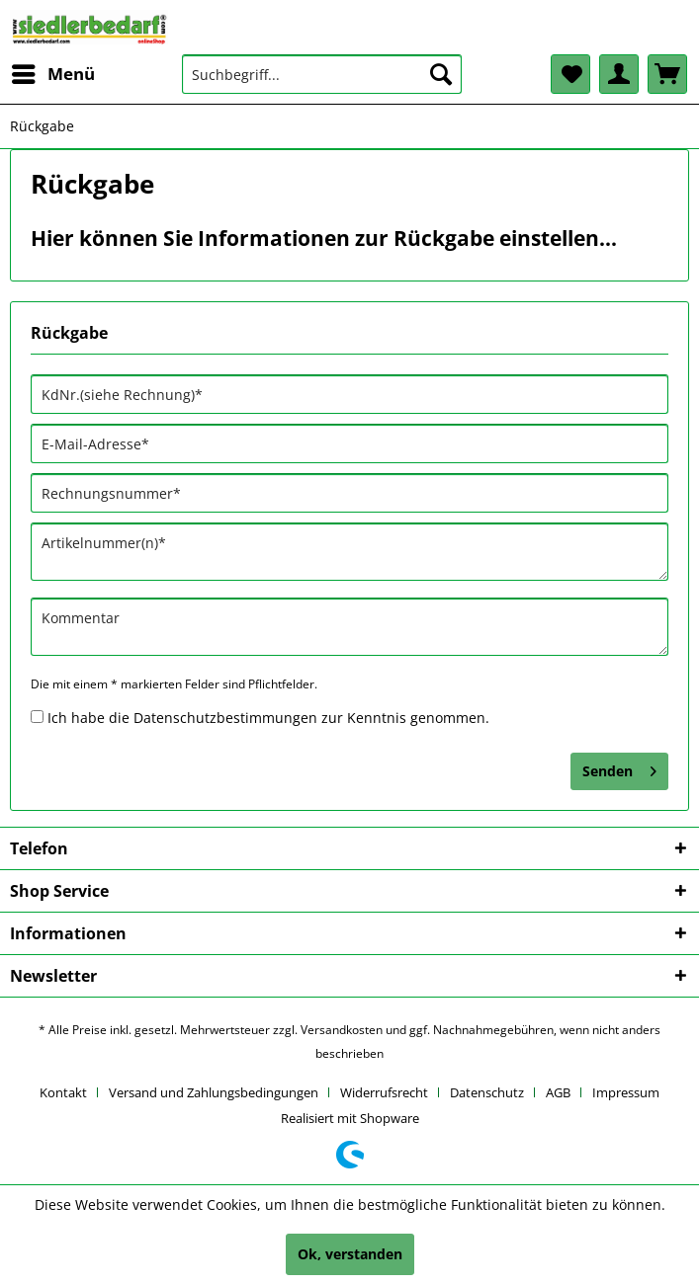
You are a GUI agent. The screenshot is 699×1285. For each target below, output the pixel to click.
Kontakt (63, 1092)
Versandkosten (342, 1029)
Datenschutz (487, 1092)
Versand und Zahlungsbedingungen (213, 1092)
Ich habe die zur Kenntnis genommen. (268, 717)
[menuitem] (52, 74)
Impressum (625, 1092)
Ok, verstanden (350, 1254)
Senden (619, 768)
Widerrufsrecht (384, 1092)
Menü (53, 71)
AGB (558, 1092)
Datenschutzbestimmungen (225, 717)
